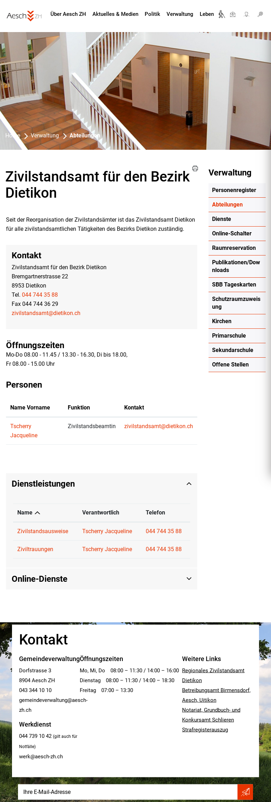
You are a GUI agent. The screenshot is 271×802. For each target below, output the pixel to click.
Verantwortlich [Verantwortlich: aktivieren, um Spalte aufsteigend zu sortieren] (100, 512)
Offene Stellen (230, 364)
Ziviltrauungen (35, 549)
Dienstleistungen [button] (43, 484)
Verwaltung (180, 14)
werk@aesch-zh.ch (41, 756)
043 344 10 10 (35, 690)
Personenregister (234, 190)
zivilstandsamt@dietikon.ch (46, 313)
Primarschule (229, 335)
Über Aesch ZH (68, 14)
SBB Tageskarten (234, 284)
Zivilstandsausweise (42, 531)
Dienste (221, 219)
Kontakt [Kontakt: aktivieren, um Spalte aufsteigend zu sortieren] (134, 407)
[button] (195, 168)
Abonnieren (245, 792)
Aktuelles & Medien (115, 14)
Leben (207, 14)
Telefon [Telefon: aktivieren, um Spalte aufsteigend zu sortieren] (155, 512)
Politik (152, 14)
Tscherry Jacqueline (107, 531)
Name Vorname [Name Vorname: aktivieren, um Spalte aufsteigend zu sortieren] (30, 407)
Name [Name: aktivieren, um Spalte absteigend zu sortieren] (24, 512)
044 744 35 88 (40, 294)
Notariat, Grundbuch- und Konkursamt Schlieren (211, 715)
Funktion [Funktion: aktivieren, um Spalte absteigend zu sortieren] (79, 407)
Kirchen (221, 321)
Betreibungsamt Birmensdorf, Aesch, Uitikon (216, 695)
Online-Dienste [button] (39, 579)
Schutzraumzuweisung (236, 303)
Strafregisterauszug (205, 730)
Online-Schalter (232, 233)
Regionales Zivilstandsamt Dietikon (213, 675)
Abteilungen (239, 204)
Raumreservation (234, 248)
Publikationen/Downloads (236, 266)
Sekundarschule (232, 350)
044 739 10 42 (35, 736)
